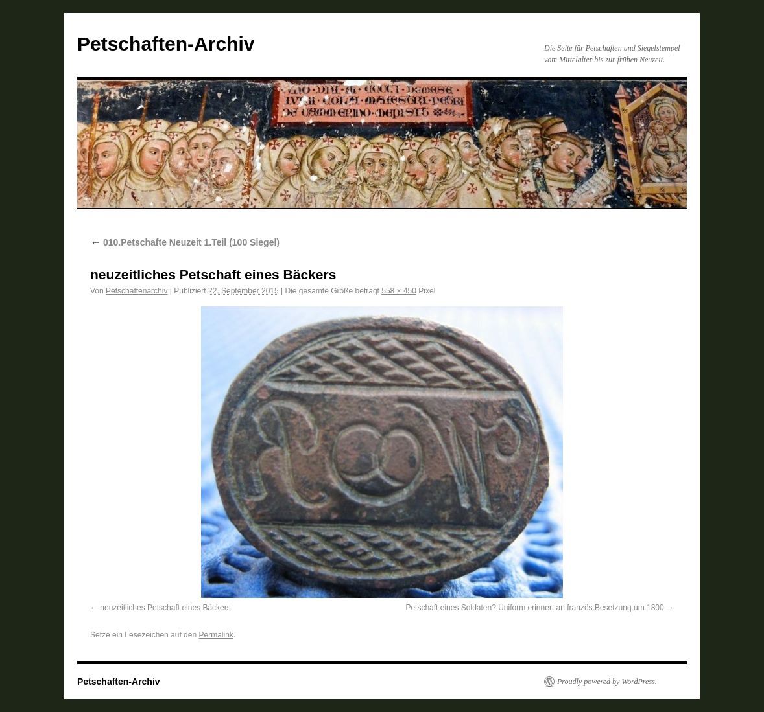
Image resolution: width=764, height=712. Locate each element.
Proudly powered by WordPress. (607, 681)
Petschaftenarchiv (136, 290)
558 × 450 (398, 290)
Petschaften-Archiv (165, 43)
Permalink (215, 634)
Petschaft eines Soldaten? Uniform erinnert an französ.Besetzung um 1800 (534, 607)
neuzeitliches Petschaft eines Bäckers (165, 607)
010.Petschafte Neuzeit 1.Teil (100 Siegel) (185, 242)
